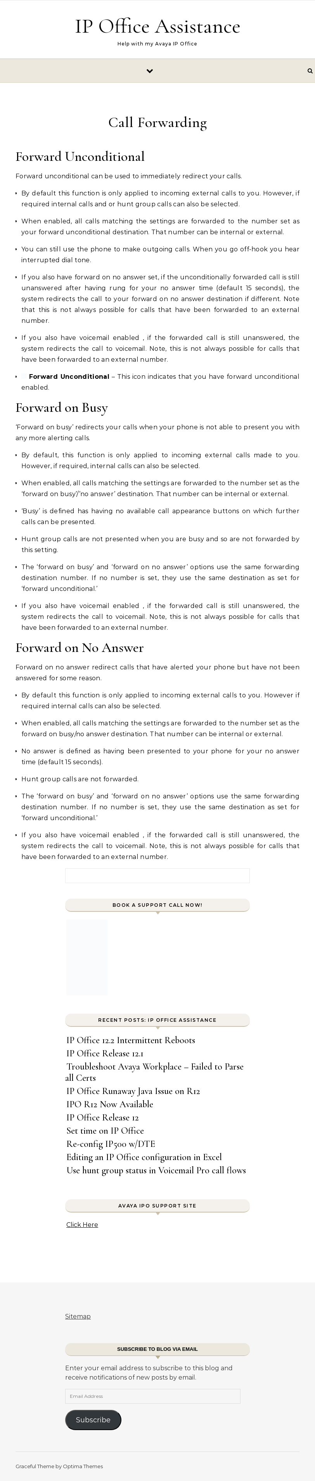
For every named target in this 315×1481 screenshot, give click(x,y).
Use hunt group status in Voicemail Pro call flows (156, 1170)
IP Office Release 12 (102, 1117)
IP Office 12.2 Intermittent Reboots (130, 1040)
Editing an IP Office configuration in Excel (144, 1157)
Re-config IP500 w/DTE (110, 1144)
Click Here (82, 1224)
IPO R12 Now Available (109, 1104)
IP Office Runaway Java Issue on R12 (133, 1091)
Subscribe (93, 1420)
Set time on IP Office (105, 1130)
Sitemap (78, 1316)
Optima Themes (83, 1466)
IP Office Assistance (158, 25)
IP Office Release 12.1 (105, 1053)
